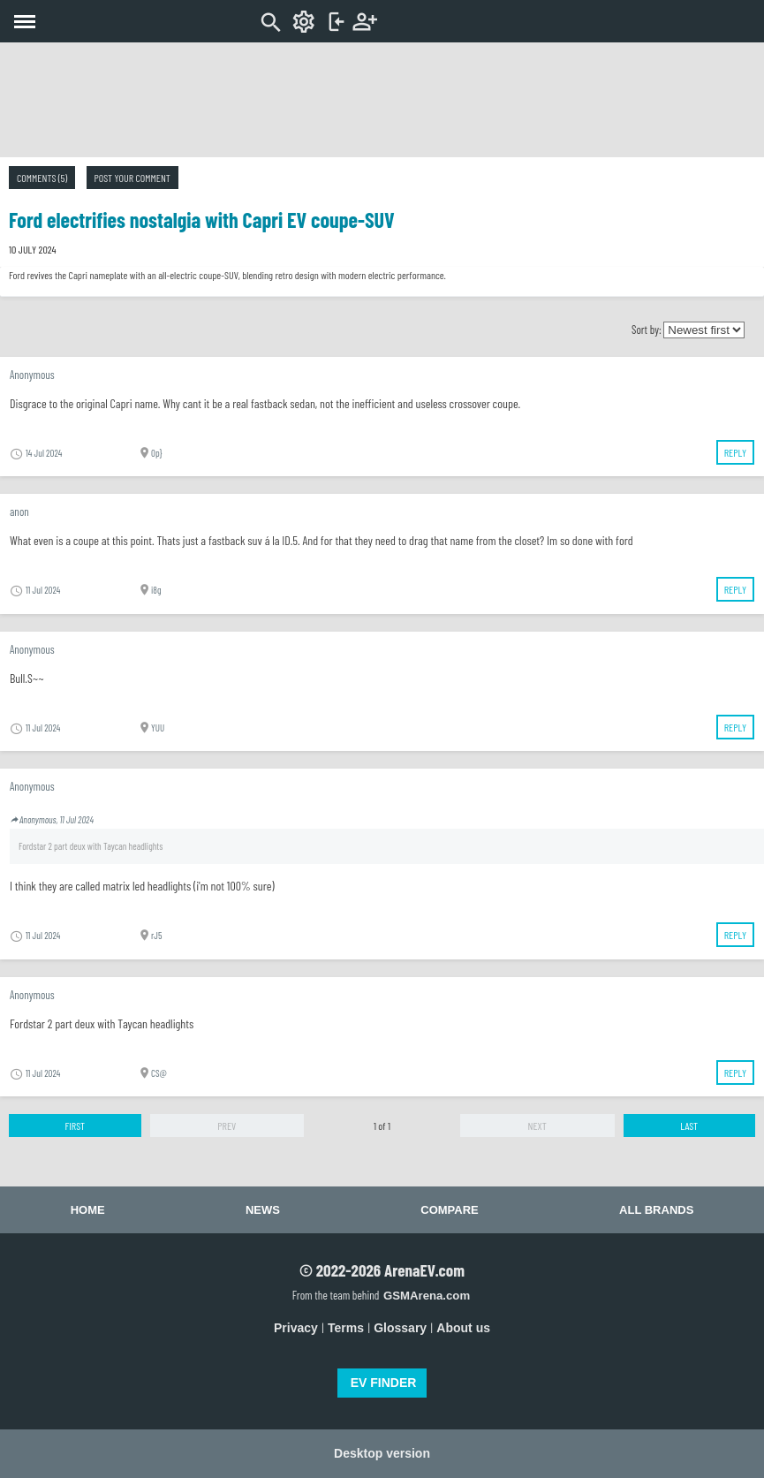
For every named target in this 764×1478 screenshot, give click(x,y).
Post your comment (132, 177)
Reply (735, 452)
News (263, 1210)
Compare (449, 1210)
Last (689, 1125)
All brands (656, 1210)
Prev (226, 1125)
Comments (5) (42, 177)
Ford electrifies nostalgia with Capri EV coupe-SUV (202, 219)
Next (537, 1125)
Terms (346, 1328)
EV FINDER (384, 1383)
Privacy (296, 1328)
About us (463, 1328)
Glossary (400, 1328)
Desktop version (382, 1453)
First (74, 1125)
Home (88, 1210)
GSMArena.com (426, 1295)
